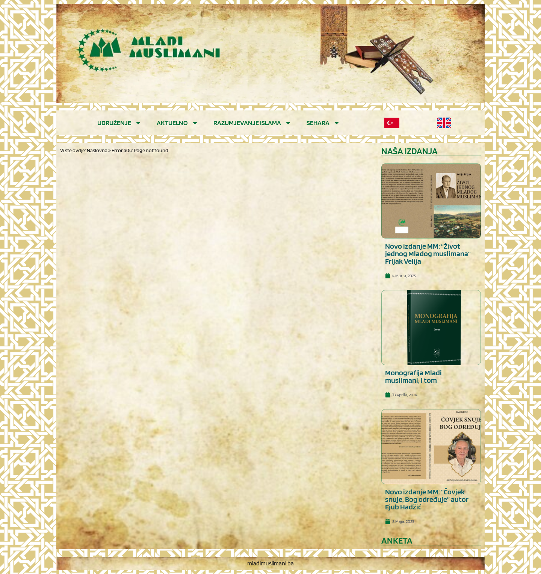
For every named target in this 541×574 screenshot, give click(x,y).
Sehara (323, 123)
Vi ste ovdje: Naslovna (83, 150)
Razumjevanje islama (252, 123)
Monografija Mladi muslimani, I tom (413, 376)
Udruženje (119, 123)
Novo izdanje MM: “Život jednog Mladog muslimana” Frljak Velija (428, 254)
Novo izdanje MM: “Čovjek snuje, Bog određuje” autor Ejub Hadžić (426, 499)
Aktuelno (177, 123)
